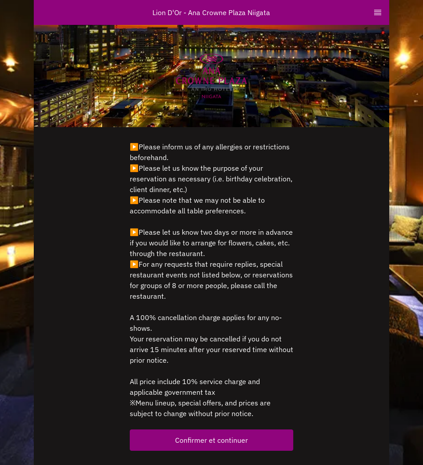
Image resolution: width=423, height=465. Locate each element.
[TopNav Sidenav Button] (377, 12)
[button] (211, 440)
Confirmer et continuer (211, 440)
